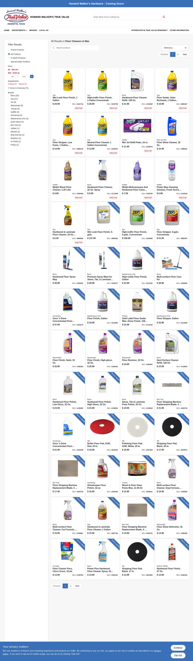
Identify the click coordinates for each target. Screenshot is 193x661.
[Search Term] (129, 17)
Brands (33, 30)
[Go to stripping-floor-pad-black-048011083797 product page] (137, 559)
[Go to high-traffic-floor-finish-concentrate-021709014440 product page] (103, 90)
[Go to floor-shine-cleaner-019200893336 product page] (172, 135)
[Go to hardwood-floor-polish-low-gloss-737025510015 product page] (68, 392)
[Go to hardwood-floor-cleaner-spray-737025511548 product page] (103, 180)
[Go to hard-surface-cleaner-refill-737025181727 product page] (172, 350)
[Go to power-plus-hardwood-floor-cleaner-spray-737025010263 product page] (103, 559)
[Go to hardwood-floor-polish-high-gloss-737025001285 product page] (103, 392)
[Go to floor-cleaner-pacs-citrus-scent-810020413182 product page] (68, 559)
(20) (15, 95)
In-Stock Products (18, 58)
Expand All (23, 84)
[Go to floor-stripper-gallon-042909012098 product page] (172, 309)
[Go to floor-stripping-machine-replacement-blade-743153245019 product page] (137, 517)
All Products (16, 54)
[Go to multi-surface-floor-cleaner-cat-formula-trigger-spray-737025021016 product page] (68, 517)
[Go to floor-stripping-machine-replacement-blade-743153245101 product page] (68, 476)
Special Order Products (20, 61)
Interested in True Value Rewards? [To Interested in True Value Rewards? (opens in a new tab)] (149, 30)
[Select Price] (32, 76)
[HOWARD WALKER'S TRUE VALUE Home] (16, 17)
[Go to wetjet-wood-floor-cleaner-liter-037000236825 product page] (68, 180)
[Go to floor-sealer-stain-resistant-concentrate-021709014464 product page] (172, 90)
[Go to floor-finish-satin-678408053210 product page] (68, 350)
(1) (15, 128)
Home (7, 30)
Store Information (179, 30)
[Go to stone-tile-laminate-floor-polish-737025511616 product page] (137, 392)
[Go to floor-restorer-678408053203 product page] (137, 350)
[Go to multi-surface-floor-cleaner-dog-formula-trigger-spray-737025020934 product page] (172, 476)
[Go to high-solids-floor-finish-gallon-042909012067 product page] (137, 267)
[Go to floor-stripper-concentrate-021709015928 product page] (172, 224)
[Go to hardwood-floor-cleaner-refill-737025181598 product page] (137, 90)
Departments (18, 30)
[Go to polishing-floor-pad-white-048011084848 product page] (137, 434)
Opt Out (178, 655)
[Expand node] (9, 87)
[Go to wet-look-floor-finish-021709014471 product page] (68, 90)
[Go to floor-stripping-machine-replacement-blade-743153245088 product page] (172, 392)
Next (185, 54)
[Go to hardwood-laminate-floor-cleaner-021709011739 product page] (103, 517)
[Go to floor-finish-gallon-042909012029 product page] (103, 309)
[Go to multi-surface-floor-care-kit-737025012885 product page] (172, 267)
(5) (17, 105)
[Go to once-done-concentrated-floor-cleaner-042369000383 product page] (68, 434)
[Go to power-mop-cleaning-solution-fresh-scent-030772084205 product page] (172, 180)
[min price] (12, 76)
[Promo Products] (9, 50)
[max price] (24, 76)
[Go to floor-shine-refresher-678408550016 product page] (172, 517)
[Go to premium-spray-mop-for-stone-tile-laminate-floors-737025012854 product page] (103, 267)
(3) (16, 115)
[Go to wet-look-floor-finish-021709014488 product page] (103, 224)
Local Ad (43, 30)
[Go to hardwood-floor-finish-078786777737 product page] (172, 559)
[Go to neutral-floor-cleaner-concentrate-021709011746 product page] (103, 135)
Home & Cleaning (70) (19, 88)
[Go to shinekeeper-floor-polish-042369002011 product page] (103, 476)
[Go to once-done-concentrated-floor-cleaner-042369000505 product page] (68, 309)
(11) (14, 99)
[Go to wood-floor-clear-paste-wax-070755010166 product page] (137, 476)
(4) (15, 112)
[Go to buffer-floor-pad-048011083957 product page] (103, 434)
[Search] (164, 17)
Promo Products (17, 49)
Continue (178, 648)
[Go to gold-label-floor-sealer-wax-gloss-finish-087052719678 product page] (137, 309)
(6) (13, 102)
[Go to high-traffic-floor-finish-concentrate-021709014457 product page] (137, 224)
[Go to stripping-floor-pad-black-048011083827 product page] (172, 434)
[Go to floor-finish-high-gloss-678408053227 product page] (103, 350)
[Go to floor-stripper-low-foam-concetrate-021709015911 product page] (68, 135)
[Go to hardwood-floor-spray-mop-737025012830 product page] (68, 267)
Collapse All (12, 84)
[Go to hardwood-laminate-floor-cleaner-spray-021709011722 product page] (68, 224)
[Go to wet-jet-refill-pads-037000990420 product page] (137, 135)
